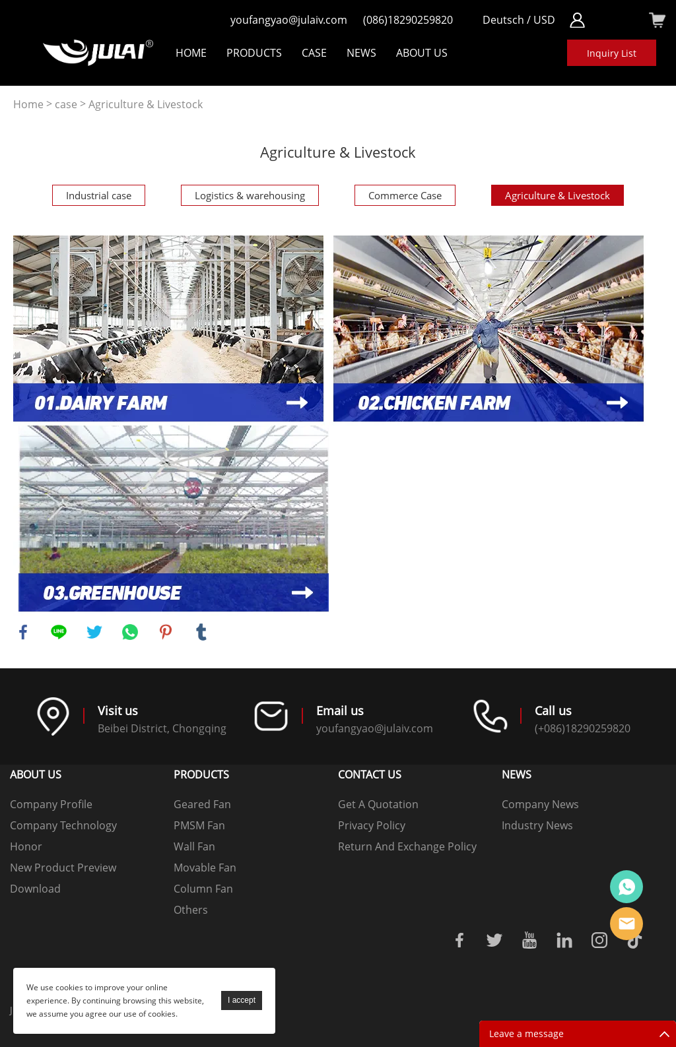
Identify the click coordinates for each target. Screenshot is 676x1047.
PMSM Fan (199, 825)
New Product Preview (63, 867)
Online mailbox (626, 923)
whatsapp (130, 632)
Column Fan (203, 888)
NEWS (361, 53)
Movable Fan (205, 867)
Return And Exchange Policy (407, 846)
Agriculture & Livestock (145, 105)
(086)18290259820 (408, 20)
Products (254, 53)
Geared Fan (202, 804)
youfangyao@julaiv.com (288, 20)
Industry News (537, 825)
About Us (422, 53)
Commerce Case (405, 195)
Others (191, 910)
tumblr (201, 632)
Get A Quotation (378, 804)
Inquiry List (611, 53)
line (59, 632)
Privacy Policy (371, 825)
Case (314, 53)
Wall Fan (194, 846)
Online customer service (626, 886)
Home (191, 53)
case (66, 105)
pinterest (166, 632)
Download (35, 888)
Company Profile (51, 804)
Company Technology (63, 825)
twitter (94, 632)
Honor (26, 846)
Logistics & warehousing (250, 195)
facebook (23, 632)
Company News (540, 804)
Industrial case (98, 195)
